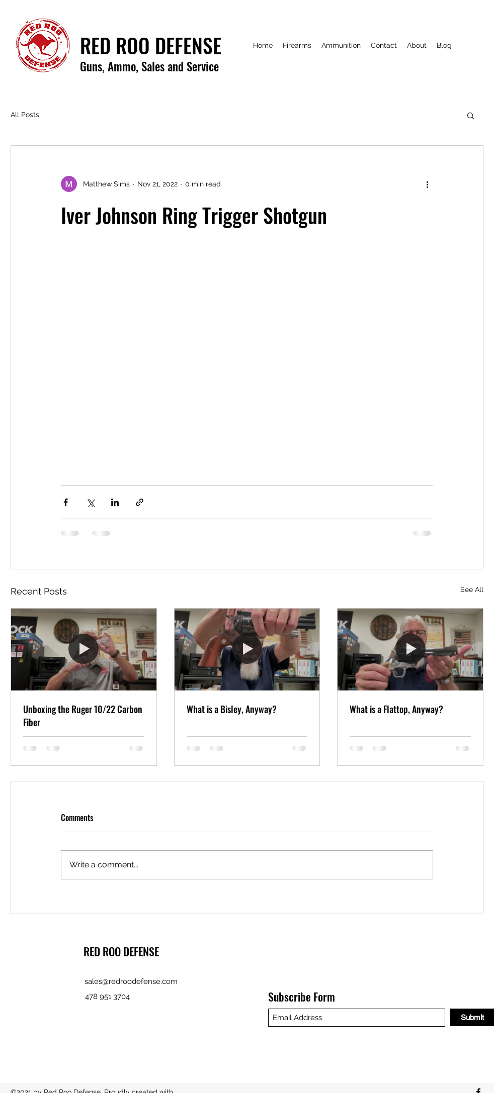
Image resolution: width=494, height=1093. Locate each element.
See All (471, 589)
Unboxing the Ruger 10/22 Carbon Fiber (82, 716)
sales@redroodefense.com (131, 981)
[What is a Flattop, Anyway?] (410, 649)
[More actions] (427, 184)
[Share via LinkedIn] (115, 502)
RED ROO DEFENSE (121, 951)
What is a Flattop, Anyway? (396, 709)
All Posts (25, 115)
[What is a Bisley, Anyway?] (247, 649)
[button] (470, 115)
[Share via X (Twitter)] (90, 502)
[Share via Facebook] (65, 502)
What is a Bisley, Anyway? (232, 709)
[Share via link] (139, 502)
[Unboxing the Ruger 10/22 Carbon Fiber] (83, 649)
